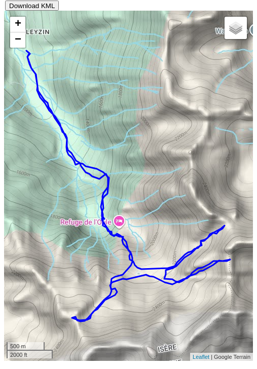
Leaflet (201, 357)
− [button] (18, 40)
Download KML (32, 6)
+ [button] (18, 24)
